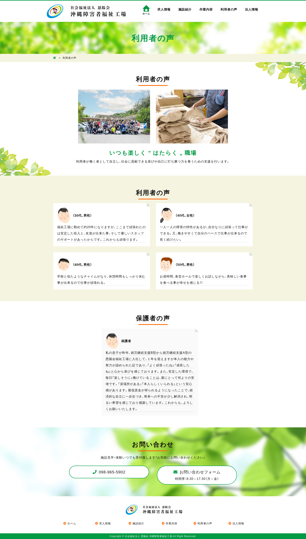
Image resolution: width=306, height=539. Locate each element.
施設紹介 (185, 9)
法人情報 (251, 9)
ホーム (71, 523)
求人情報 (164, 9)
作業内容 (206, 9)
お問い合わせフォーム (198, 475)
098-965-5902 (112, 472)
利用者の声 (229, 9)
